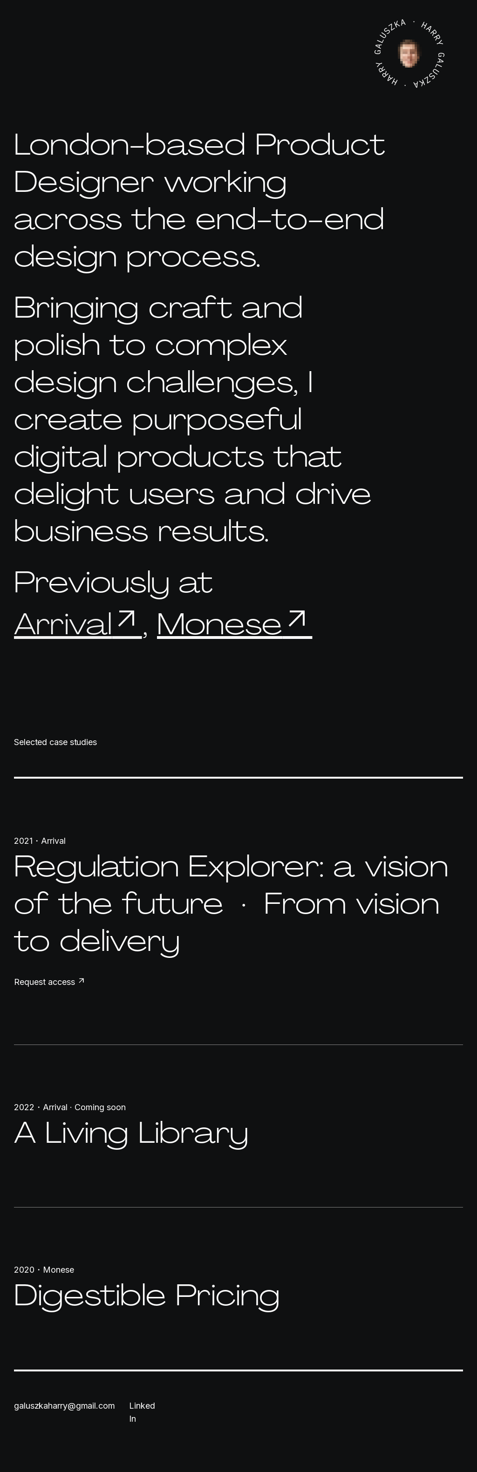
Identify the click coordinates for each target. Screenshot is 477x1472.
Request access (50, 982)
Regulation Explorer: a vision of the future (231, 884)
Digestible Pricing (147, 1295)
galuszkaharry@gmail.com (64, 1406)
